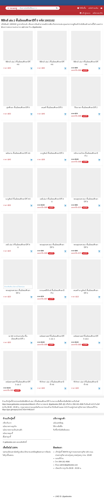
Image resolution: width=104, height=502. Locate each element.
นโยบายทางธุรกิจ (10, 426)
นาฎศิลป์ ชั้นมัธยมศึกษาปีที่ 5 (52, 153)
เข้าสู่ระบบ (85, 13)
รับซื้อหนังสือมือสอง (61, 430)
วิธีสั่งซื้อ (81, 8)
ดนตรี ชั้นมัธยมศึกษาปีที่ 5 (51, 107)
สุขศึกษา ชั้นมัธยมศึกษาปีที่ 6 (18, 107)
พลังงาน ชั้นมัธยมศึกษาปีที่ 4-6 (18, 153)
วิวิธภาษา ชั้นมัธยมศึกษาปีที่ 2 (85, 107)
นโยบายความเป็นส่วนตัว (12, 430)
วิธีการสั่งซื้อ (58, 426)
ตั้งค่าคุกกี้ (7, 437)
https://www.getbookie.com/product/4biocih (18, 404)
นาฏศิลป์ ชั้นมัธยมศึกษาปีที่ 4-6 (18, 199)
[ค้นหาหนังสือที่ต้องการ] (57, 8)
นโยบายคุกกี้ (8, 433)
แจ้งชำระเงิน (93, 8)
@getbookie (67, 496)
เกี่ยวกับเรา (7, 423)
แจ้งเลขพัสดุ (58, 423)
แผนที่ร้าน (59, 458)
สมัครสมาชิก (98, 13)
